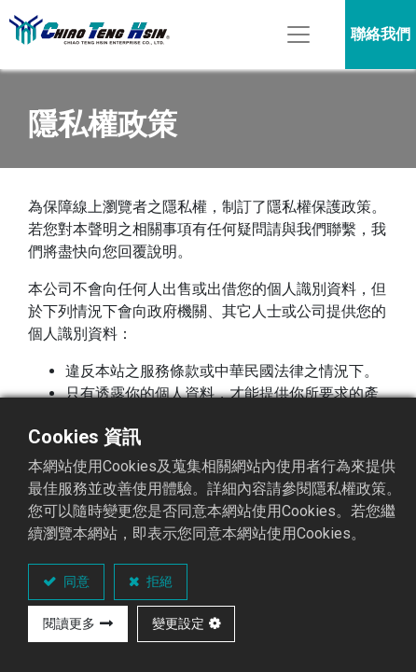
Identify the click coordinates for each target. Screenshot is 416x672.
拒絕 (158, 581)
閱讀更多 (69, 623)
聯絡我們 (380, 34)
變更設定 (178, 623)
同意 (75, 581)
